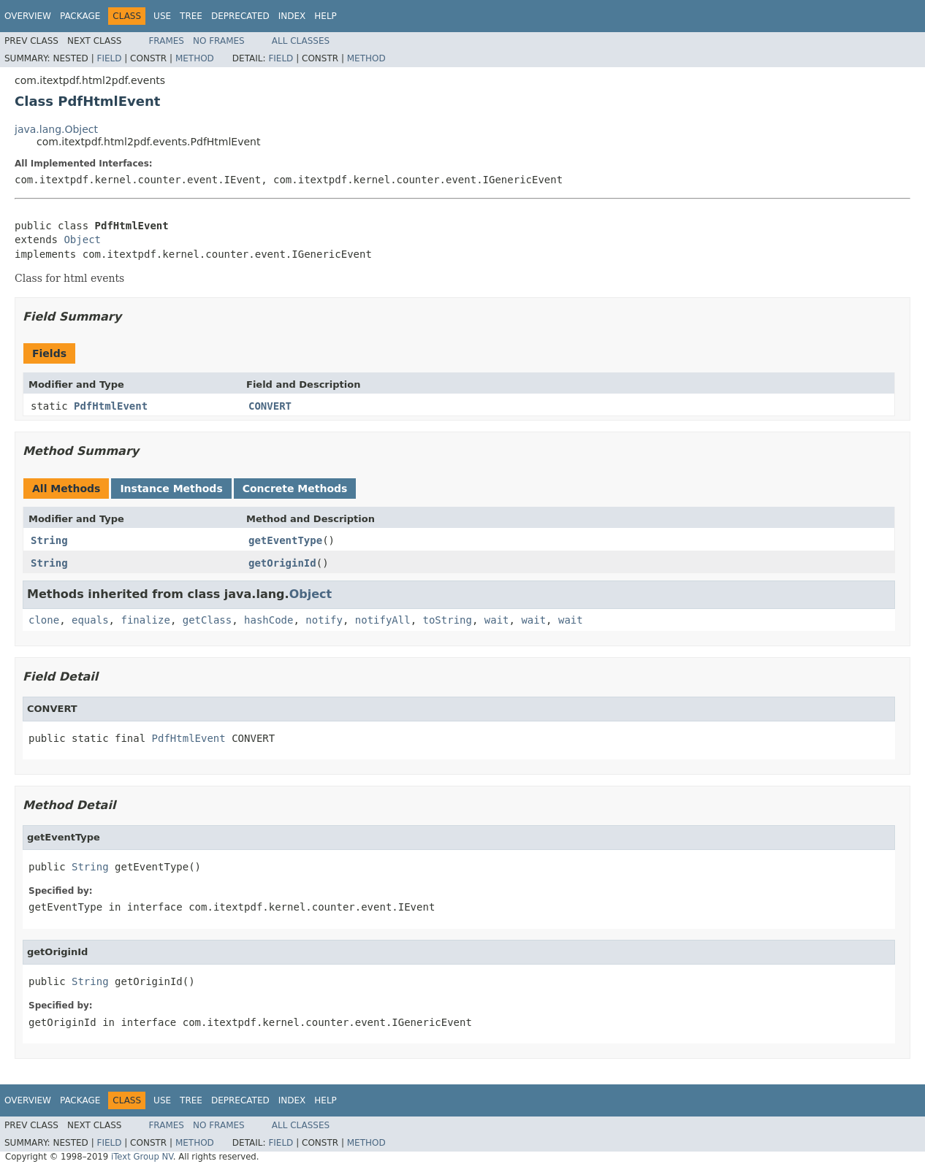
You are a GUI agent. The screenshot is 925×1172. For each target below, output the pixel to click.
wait (496, 620)
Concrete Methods (295, 488)
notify (324, 620)
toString (447, 620)
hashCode (268, 620)
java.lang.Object (56, 129)
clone (43, 620)
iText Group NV (142, 1157)
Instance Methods (171, 488)
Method (194, 58)
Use (162, 16)
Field (108, 58)
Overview (27, 16)
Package (80, 16)
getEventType (285, 540)
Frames (166, 41)
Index (292, 16)
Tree (191, 16)
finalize (145, 620)
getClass (207, 620)
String (49, 540)
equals (90, 620)
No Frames (219, 41)
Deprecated (240, 16)
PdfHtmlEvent (111, 406)
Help (325, 16)
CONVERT (270, 406)
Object (82, 239)
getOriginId (282, 563)
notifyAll (383, 620)
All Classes (301, 41)
